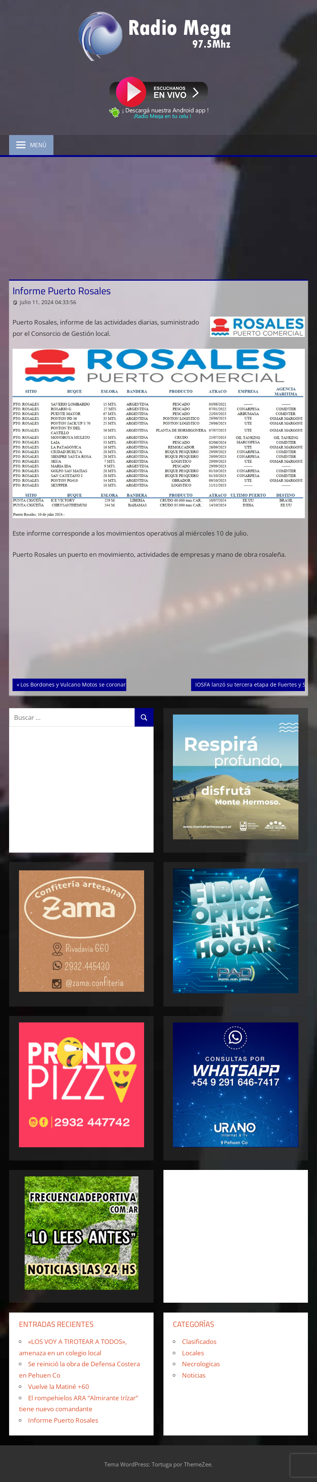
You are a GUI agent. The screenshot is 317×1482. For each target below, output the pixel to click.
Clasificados (199, 1341)
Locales (193, 1352)
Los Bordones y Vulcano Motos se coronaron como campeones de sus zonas (116, 684)
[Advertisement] (158, 214)
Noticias (194, 1375)
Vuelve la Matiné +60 (58, 1386)
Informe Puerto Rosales (63, 1420)
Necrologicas (201, 1363)
